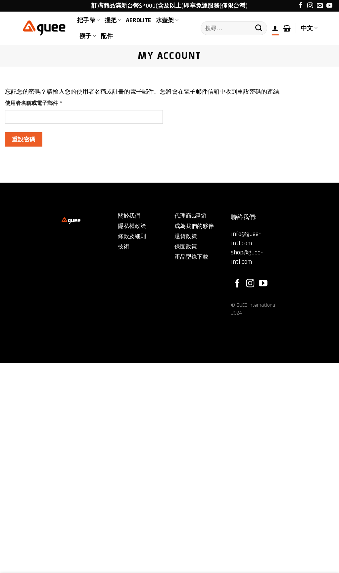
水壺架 (167, 20)
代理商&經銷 (190, 216)
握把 (113, 20)
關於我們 (129, 216)
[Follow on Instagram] (310, 6)
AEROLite (138, 20)
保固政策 (185, 246)
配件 (107, 36)
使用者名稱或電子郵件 (36, 103)
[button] (287, 28)
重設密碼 (23, 139)
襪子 (87, 36)
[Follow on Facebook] (301, 6)
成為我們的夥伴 (194, 226)
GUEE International (256, 305)
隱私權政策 (132, 226)
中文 (309, 28)
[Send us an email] (320, 6)
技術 (123, 246)
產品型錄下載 (191, 257)
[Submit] (259, 28)
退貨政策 (185, 236)
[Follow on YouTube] (329, 6)
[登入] (275, 28)
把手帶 (88, 20)
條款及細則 (132, 236)
